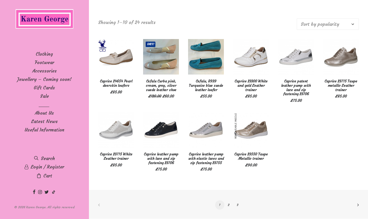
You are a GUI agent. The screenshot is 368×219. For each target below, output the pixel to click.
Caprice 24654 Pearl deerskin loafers (116, 83)
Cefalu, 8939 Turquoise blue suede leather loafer (206, 85)
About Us (44, 113)
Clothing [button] (44, 54)
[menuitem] (44, 54)
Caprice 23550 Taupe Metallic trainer (251, 156)
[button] (35, 192)
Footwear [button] (44, 62)
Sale (44, 96)
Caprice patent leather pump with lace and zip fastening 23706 (296, 87)
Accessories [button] (44, 71)
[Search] (44, 158)
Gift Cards (44, 88)
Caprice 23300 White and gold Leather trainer (251, 85)
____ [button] (44, 104)
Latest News (44, 121)
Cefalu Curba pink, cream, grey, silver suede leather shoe (161, 85)
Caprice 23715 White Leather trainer (116, 156)
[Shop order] (328, 24)
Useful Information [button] (44, 130)
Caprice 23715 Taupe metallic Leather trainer (341, 85)
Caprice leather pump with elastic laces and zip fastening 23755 (206, 158)
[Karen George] (44, 19)
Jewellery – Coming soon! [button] (44, 79)
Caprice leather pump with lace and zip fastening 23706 (161, 158)
